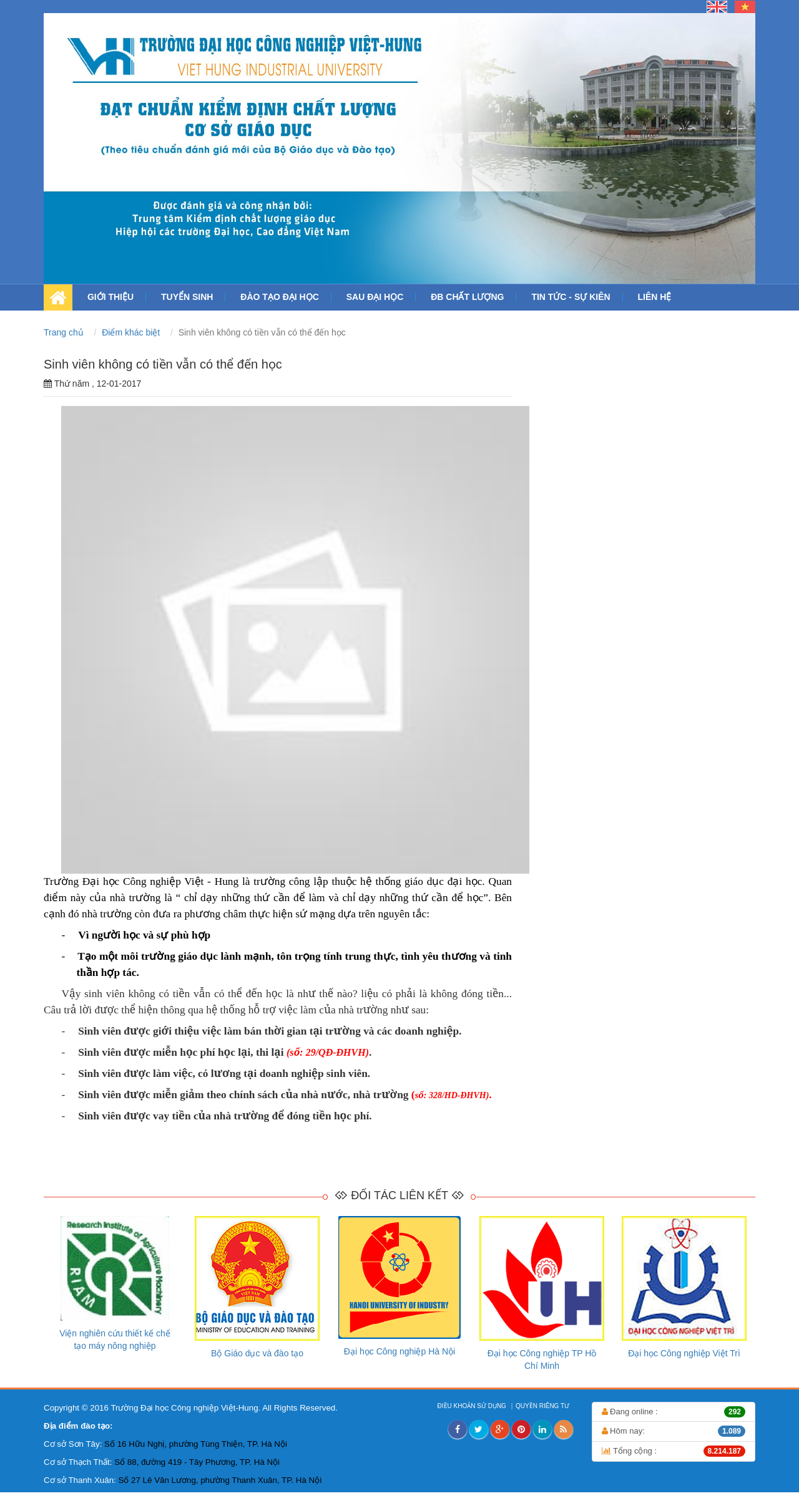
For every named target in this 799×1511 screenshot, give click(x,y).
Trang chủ (65, 332)
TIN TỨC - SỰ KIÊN (570, 297)
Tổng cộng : (674, 1451)
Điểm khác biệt (132, 332)
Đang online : (674, 1411)
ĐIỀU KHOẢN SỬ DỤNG (473, 1405)
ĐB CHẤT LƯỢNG (467, 297)
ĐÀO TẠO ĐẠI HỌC (279, 297)
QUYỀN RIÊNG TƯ (543, 1405)
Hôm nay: (674, 1431)
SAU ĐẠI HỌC (375, 297)
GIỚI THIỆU (110, 297)
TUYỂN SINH (187, 297)
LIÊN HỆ (655, 297)
